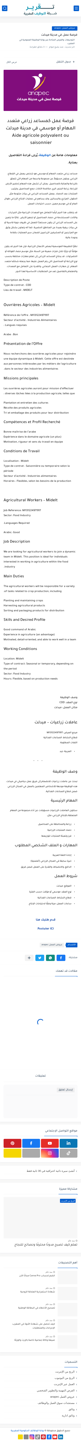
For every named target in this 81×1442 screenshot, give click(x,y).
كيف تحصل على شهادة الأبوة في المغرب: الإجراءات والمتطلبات (33, 1326)
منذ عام (71, 1240)
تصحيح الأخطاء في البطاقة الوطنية (36, 1308)
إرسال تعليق (66, 1090)
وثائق (72, 1409)
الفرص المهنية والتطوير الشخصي (56, 1390)
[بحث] (4, 8)
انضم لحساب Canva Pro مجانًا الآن (37, 1276)
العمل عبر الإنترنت (64, 1384)
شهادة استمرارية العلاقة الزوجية (37, 1292)
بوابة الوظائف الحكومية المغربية (27, 1431)
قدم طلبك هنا (45, 920)
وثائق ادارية (68, 1415)
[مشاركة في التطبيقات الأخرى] (29, 958)
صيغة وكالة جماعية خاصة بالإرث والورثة (34, 1340)
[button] (61, 958)
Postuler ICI (46, 929)
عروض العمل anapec (64, 28)
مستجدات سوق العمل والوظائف (56, 1402)
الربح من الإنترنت (65, 1371)
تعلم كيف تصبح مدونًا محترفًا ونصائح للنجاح (45, 1245)
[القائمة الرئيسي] (76, 8)
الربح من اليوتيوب (65, 1377)
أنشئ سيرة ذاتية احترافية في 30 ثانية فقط (51, 1170)
